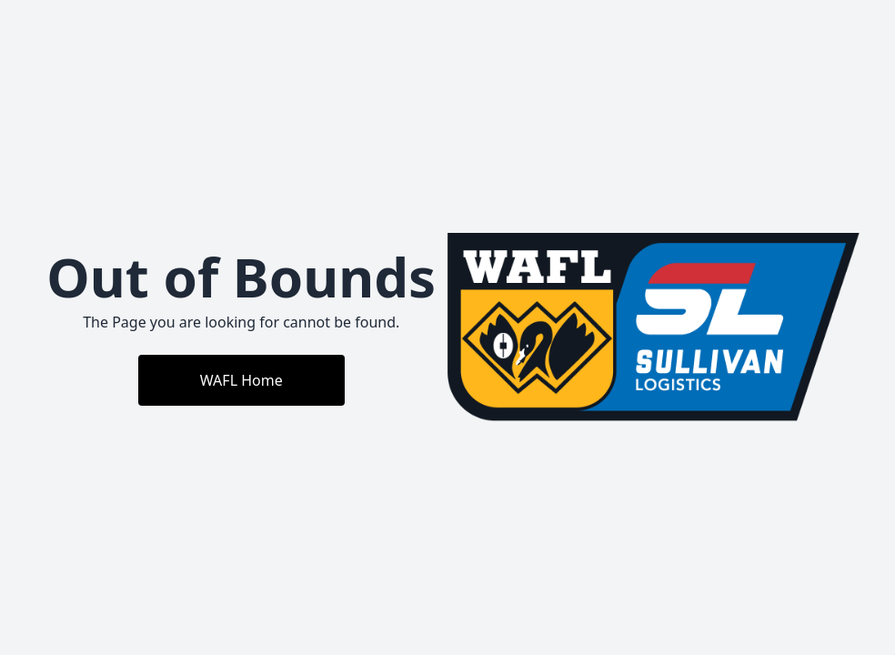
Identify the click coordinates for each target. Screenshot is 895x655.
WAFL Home (241, 380)
